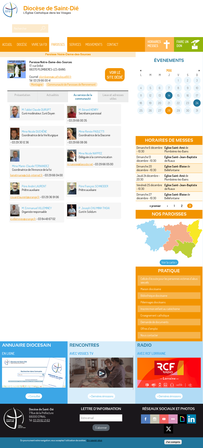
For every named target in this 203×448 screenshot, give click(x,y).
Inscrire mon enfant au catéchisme (160, 309)
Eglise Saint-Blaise (175, 166)
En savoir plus (94, 440)
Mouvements (94, 44)
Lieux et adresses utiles (113, 96)
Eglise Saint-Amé (174, 147)
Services (75, 44)
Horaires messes (154, 44)
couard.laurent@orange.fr (24, 197)
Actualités (53, 95)
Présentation (22, 95)
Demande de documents (154, 322)
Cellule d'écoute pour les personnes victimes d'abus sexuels (169, 280)
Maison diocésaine (151, 289)
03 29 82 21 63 (41, 420)
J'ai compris (173, 442)
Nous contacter (149, 335)
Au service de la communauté (86, 97)
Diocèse (22, 44)
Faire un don (182, 44)
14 (169, 95)
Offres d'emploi (149, 328)
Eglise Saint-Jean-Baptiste (180, 157)
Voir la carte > (169, 262)
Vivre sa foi (39, 44)
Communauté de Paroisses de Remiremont (72, 84)
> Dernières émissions (101, 396)
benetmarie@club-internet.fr (26, 175)
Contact (112, 44)
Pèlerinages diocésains (153, 302)
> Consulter (33, 396)
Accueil (7, 44)
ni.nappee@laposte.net (80, 164)
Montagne (36, 84)
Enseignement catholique (155, 315)
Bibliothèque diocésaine (154, 295)
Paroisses (58, 44)
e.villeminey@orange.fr (23, 219)
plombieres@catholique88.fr (55, 77)
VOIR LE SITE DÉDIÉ (115, 75)
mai (169, 70)
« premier (155, 206)
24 (197, 103)
